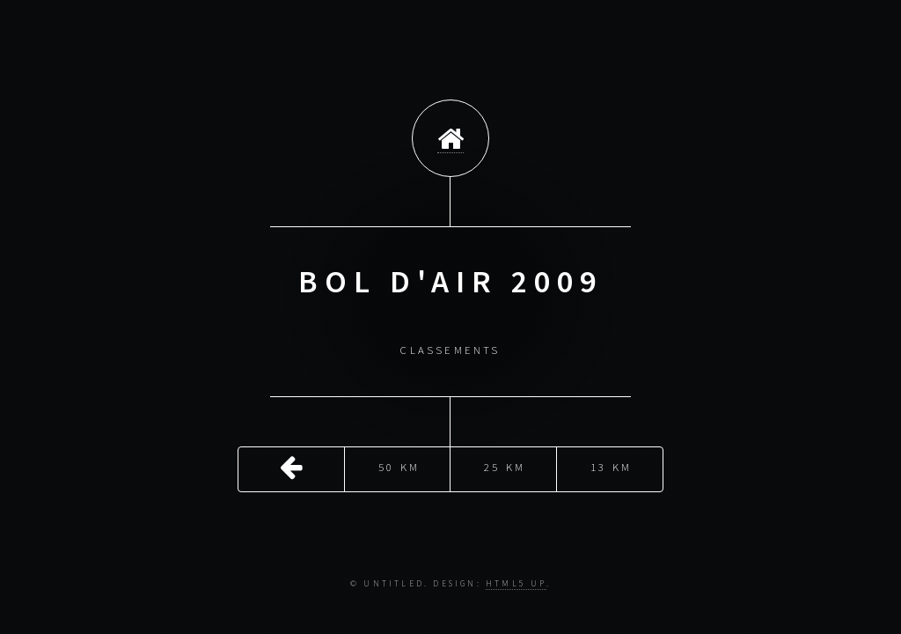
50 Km (399, 465)
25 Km (504, 465)
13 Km (611, 465)
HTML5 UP (516, 584)
